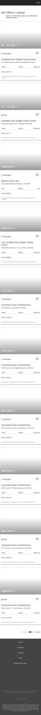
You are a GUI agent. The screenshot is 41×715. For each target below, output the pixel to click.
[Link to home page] (1, 3)
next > (38, 632)
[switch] (37, 52)
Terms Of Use (7, 691)
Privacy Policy (20, 691)
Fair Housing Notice (25, 692)
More (38, 2)
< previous (25, 632)
